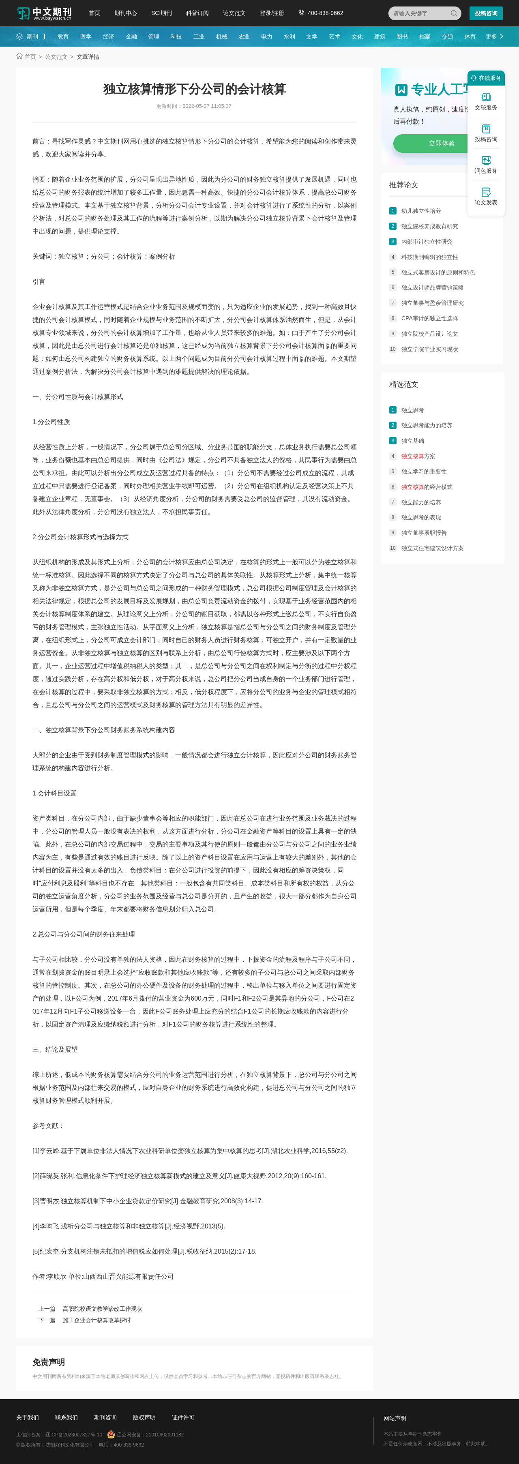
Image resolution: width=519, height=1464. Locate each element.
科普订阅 (197, 13)
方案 (418, 456)
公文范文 (56, 57)
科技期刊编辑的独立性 (429, 257)
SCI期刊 (161, 13)
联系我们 (66, 1417)
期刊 (32, 36)
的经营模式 (427, 487)
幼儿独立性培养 (421, 211)
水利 (289, 36)
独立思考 (412, 410)
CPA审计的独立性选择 (429, 318)
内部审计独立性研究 (427, 241)
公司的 (237, 179)
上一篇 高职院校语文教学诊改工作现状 (90, 1308)
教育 (63, 36)
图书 (402, 36)
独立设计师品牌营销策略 (432, 287)
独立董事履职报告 (424, 532)
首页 (94, 13)
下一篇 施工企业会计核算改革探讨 (85, 1320)
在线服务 (485, 78)
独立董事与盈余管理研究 (432, 303)
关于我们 (27, 1417)
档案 (425, 36)
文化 (357, 36)
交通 (447, 36)
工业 (199, 36)
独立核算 (272, 179)
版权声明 (144, 1417)
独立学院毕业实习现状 (429, 349)
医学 (86, 36)
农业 (244, 36)
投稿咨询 (486, 13)
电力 (266, 36)
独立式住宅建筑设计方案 (432, 548)
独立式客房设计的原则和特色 (438, 272)
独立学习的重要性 (424, 471)
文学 (311, 36)
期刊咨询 (105, 1417)
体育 (470, 36)
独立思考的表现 (421, 517)
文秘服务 (486, 101)
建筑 (380, 36)
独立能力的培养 (421, 502)
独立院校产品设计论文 (429, 333)
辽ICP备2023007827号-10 (73, 1435)
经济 (108, 36)
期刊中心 (125, 13)
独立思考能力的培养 (427, 425)
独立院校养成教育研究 (429, 226)
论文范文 (234, 13)
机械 (221, 36)
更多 (491, 36)
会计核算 (279, 192)
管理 (153, 36)
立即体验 (442, 143)
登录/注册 (272, 13)
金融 (131, 36)
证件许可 (183, 1417)
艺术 (334, 36)
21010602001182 (165, 1435)
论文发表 (486, 196)
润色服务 (486, 164)
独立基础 (412, 440)
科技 (176, 36)
